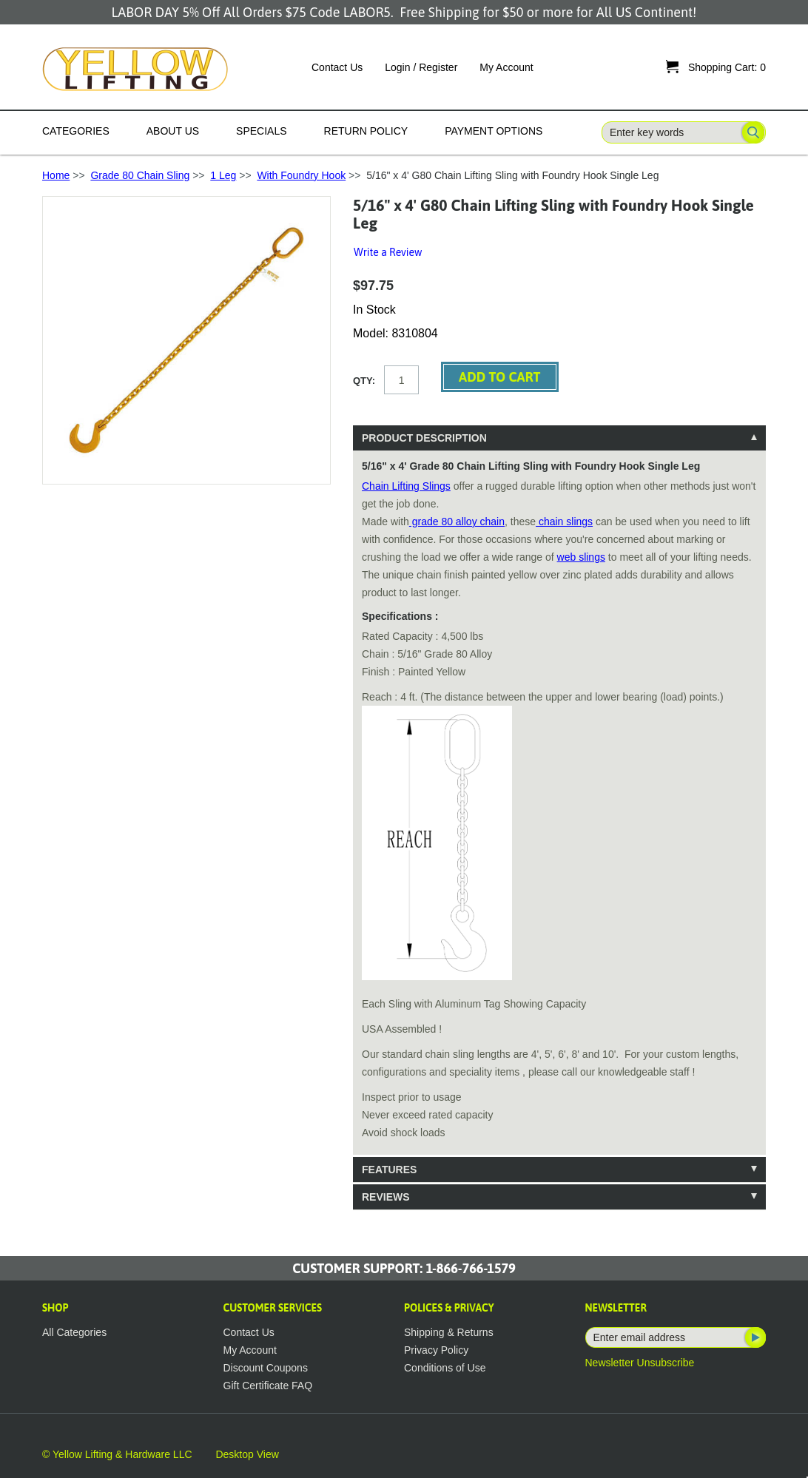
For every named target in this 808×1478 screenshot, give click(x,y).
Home (56, 175)
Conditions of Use (445, 1368)
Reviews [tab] (386, 1197)
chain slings (564, 521)
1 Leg (223, 175)
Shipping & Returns (449, 1332)
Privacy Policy (436, 1350)
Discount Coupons (265, 1368)
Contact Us (337, 67)
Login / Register (421, 67)
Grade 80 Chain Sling (139, 175)
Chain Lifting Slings (406, 486)
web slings (581, 557)
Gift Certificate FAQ (268, 1385)
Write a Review (388, 252)
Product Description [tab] (424, 438)
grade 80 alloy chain (457, 521)
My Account (506, 67)
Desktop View (246, 1454)
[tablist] (559, 817)
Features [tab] (389, 1169)
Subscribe (754, 1337)
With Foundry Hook (301, 175)
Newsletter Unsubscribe (640, 1363)
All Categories (74, 1332)
